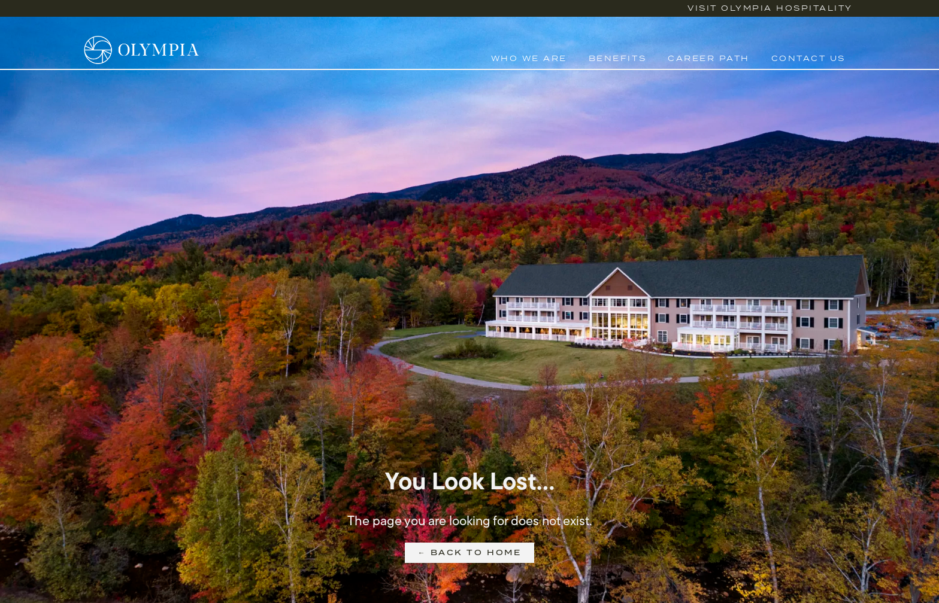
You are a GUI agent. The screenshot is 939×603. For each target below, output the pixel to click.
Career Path (709, 58)
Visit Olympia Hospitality (770, 8)
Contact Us (808, 58)
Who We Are (529, 58)
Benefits (617, 58)
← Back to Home (469, 552)
